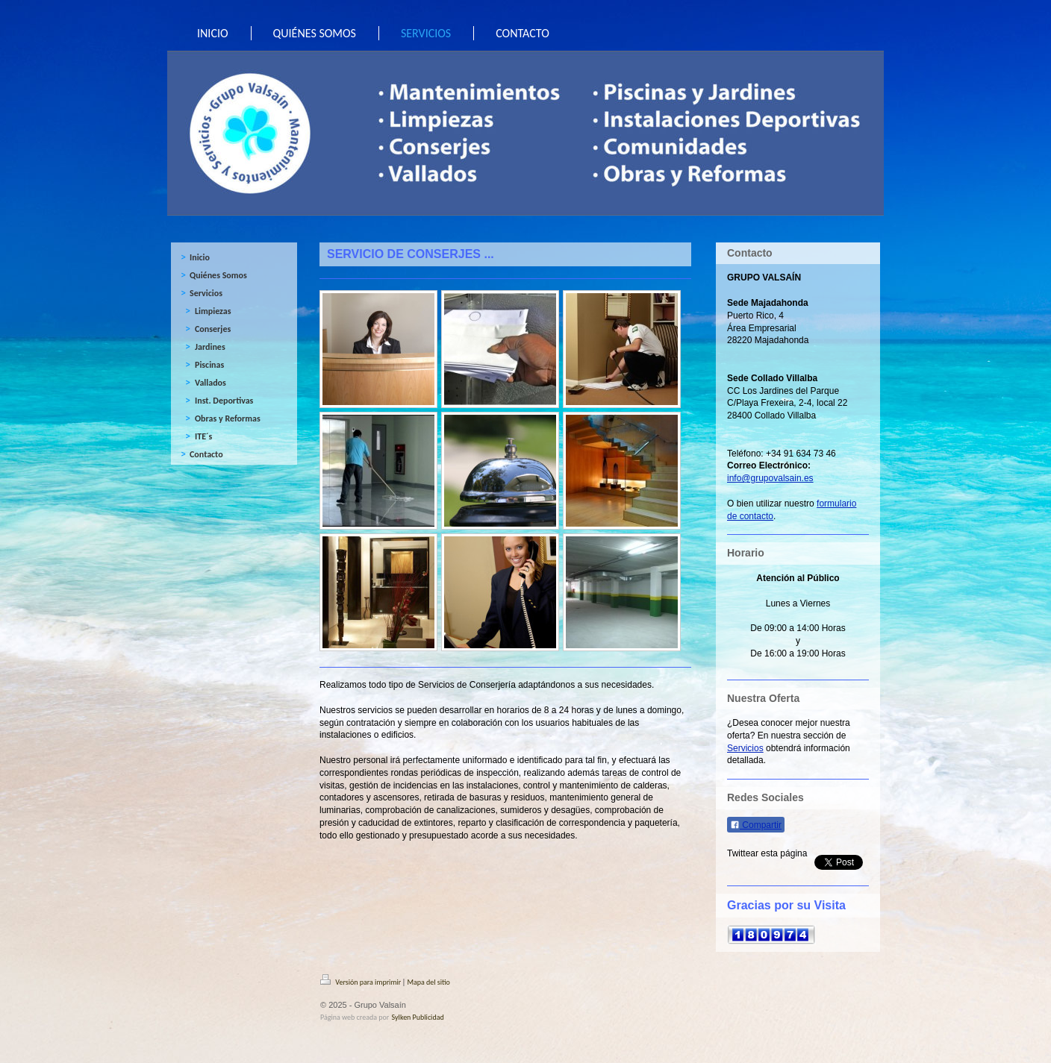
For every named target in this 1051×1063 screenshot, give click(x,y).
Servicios (745, 748)
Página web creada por (354, 1017)
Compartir (756, 825)
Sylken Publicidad (418, 1017)
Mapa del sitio (428, 982)
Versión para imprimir (361, 982)
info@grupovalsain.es (770, 478)
